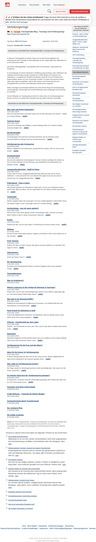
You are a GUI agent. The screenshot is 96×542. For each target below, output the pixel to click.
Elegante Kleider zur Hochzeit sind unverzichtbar (24, 469)
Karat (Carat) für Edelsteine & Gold (21, 311)
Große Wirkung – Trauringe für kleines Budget (25, 394)
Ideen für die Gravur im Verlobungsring (23, 352)
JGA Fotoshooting (78, 55)
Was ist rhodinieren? (15, 280)
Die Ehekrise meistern (15, 460)
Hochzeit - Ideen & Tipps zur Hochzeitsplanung (80, 35)
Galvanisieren (12, 252)
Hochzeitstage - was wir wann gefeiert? (23, 208)
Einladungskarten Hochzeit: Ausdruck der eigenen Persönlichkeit (29, 448)
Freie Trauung (12, 241)
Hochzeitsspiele (13, 156)
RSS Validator (59, 5)
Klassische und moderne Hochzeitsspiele (80, 83)
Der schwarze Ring (14, 408)
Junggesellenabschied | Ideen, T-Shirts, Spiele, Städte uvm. (80, 42)
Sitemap (92, 528)
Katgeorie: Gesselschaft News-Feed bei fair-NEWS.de (80, 49)
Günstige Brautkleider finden (17, 500)
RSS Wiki (46, 5)
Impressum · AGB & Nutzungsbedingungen (55, 528)
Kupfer (10, 220)
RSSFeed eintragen (56, 526)
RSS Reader (34, 5)
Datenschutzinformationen (10, 528)
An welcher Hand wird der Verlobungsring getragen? (28, 375)
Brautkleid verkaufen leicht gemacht (20, 492)
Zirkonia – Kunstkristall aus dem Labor (23, 322)
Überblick (22, 5)
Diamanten (11, 334)
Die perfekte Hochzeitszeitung (18, 436)
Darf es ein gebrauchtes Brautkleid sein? (21, 504)
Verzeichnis (69, 526)
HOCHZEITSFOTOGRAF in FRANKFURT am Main (80, 67)
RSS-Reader (23, 41)
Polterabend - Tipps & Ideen (18, 183)
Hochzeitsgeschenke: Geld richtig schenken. (22, 496)
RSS (24, 526)
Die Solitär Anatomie (15, 415)
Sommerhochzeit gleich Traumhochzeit (23, 401)
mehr (25, 116)
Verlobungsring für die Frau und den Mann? (25, 345)
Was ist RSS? (61, 11)
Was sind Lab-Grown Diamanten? (20, 110)
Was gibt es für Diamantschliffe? (20, 299)
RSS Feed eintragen (80, 11)
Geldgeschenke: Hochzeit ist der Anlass (21, 480)
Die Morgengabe (13, 133)
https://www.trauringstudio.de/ (18, 34)
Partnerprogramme (80, 528)
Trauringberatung (14, 273)
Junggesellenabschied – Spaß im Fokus (23, 169)
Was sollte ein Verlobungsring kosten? (22, 364)
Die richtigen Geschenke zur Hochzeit (20, 508)
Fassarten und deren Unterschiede (21, 387)
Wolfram (10, 229)
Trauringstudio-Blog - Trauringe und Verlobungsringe (79, 60)
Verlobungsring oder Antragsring (20, 144)
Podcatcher (42, 526)
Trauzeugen (12, 197)
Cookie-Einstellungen (30, 528)
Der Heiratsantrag (14, 262)
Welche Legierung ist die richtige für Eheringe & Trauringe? (31, 287)
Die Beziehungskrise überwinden (79, 77)
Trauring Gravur (13, 121)
